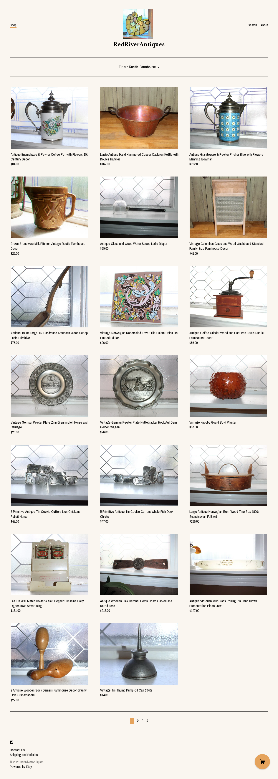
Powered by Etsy (21, 766)
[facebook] (11, 742)
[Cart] (262, 761)
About (264, 25)
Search (252, 25)
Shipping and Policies (24, 754)
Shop (13, 25)
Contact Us (17, 750)
